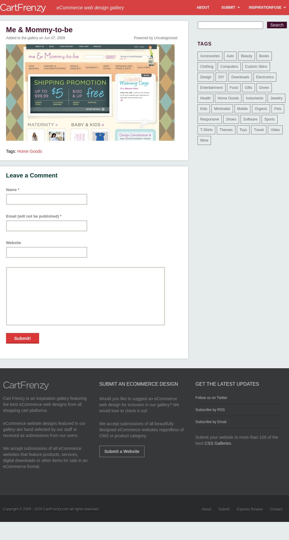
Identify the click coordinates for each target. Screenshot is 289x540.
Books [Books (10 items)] (264, 56)
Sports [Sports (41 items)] (269, 119)
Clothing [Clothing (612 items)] (206, 66)
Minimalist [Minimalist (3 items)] (222, 109)
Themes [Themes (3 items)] (225, 130)
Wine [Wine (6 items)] (204, 140)
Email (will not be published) (33, 216)
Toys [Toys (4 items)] (243, 130)
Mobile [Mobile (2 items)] (242, 109)
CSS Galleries (218, 443)
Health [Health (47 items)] (205, 98)
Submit (223, 509)
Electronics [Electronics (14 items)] (265, 77)
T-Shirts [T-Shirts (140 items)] (206, 130)
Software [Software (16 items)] (250, 119)
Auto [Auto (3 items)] (230, 56)
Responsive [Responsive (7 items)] (209, 119)
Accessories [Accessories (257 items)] (210, 56)
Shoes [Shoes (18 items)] (231, 119)
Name (12, 189)
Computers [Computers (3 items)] (229, 66)
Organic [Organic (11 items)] (261, 109)
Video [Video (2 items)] (275, 130)
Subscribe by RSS (210, 410)
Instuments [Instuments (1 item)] (254, 98)
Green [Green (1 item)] (264, 88)
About (206, 509)
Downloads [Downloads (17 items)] (240, 77)
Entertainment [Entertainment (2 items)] (211, 88)
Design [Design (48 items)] (205, 77)
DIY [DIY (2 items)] (221, 77)
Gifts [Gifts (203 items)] (248, 88)
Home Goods (29, 151)
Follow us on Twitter (211, 398)
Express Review (250, 509)
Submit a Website (121, 451)
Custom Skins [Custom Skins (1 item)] (256, 66)
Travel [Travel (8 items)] (259, 130)
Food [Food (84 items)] (234, 88)
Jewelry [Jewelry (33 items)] (276, 98)
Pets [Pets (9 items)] (277, 109)
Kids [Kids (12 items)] (203, 109)
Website (13, 242)
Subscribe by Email (210, 422)
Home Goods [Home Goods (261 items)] (228, 98)
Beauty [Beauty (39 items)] (246, 56)
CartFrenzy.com (56, 509)
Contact (276, 509)
